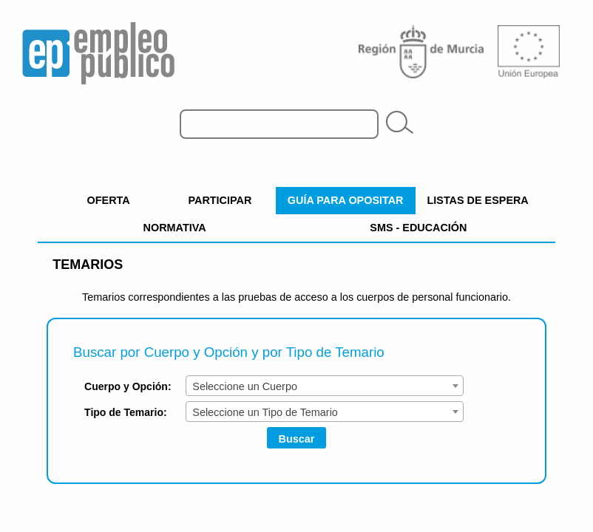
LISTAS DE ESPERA (478, 200)
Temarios (87, 264)
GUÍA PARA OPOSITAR (346, 200)
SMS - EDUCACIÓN (418, 227)
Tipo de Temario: (125, 412)
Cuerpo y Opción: (127, 386)
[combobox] (324, 385)
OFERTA (108, 200)
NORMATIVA (174, 227)
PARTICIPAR (220, 200)
